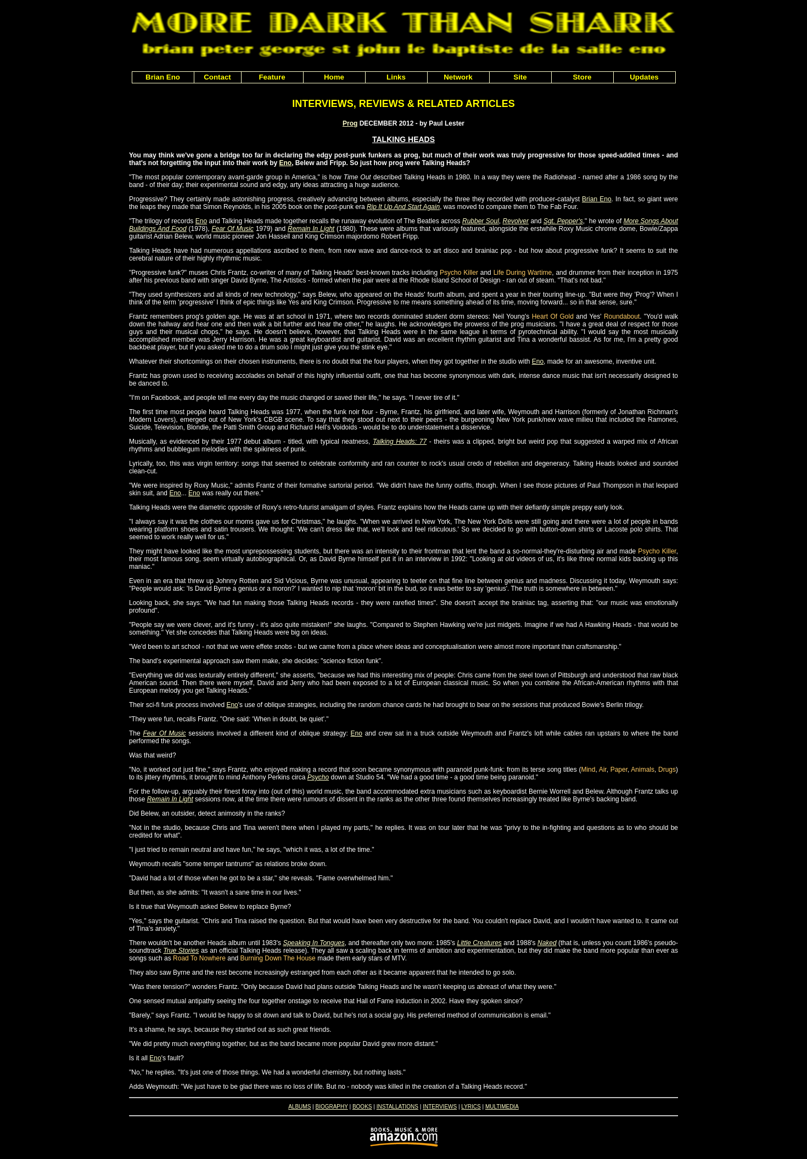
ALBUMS (299, 1107)
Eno (285, 163)
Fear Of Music (232, 229)
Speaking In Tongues (313, 943)
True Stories (181, 950)
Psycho (318, 777)
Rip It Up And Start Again (403, 207)
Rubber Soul (480, 221)
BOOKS (362, 1107)
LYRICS (470, 1107)
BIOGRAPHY (331, 1107)
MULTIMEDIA (502, 1107)
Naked (547, 943)
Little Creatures (479, 943)
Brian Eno (597, 199)
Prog (350, 123)
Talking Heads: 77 (400, 441)
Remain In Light (311, 229)
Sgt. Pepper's (563, 221)
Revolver (516, 221)
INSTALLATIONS (397, 1107)
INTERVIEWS (440, 1107)
